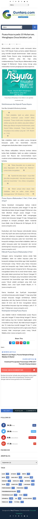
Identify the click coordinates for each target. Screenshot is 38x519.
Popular (19, 411)
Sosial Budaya (27, 498)
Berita (24, 474)
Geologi (26, 477)
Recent (7, 411)
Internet (27, 481)
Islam (19, 44)
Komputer (14, 484)
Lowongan (27, 484)
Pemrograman (6, 488)
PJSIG (20, 495)
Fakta (3, 477)
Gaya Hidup (14, 477)
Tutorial (17, 502)
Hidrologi (16, 481)
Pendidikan (20, 488)
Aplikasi (13, 474)
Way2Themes (14, 510)
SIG (16, 498)
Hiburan (4, 481)
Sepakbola (5, 498)
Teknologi (5, 502)
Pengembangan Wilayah (9, 491)
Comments (31, 411)
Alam (3, 474)
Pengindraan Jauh (7, 495)
